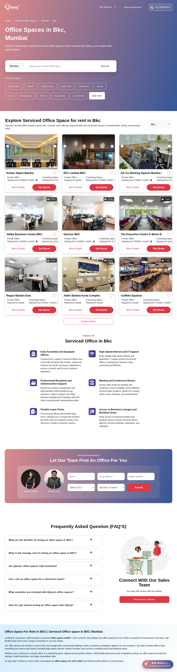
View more (97, 95)
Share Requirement (133, 7)
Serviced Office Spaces (26, 20)
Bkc (55, 20)
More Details (18, 187)
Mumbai (45, 20)
